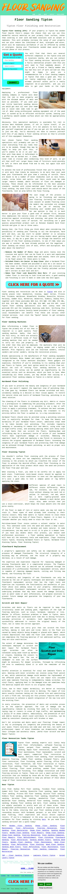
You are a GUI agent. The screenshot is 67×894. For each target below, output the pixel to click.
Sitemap (3, 875)
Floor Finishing (45, 837)
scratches (52, 716)
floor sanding (35, 60)
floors (59, 671)
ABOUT (45, 14)
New (8, 875)
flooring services (10, 773)
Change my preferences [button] (45, 888)
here (44, 819)
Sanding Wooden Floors (40, 840)
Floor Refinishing (25, 828)
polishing (40, 404)
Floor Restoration (19, 830)
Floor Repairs (37, 833)
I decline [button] (48, 884)
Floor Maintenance (43, 842)
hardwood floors (29, 648)
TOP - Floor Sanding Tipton (15, 855)
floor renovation (22, 764)
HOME (33, 14)
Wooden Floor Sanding (20, 826)
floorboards (15, 564)
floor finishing (27, 761)
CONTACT (52, 14)
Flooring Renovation (47, 828)
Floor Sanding (15, 875)
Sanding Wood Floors (11, 847)
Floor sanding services (54, 803)
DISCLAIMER (60, 14)
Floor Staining (37, 844)
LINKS (39, 14)
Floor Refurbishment (26, 837)
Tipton (50, 292)
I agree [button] (41, 884)
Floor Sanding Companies (53, 835)
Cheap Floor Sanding (46, 826)
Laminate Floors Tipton (44, 855)
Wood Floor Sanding (55, 844)
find (9, 789)
